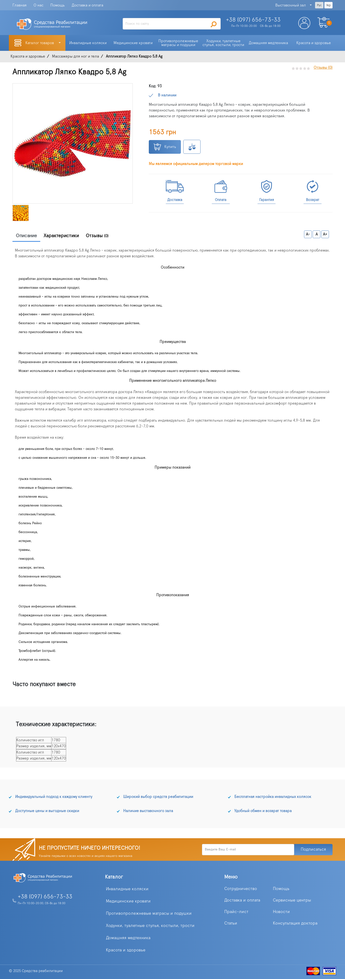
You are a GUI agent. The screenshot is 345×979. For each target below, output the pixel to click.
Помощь (57, 5)
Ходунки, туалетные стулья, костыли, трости (150, 926)
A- (308, 234)
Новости (281, 912)
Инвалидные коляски (127, 889)
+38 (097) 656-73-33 (45, 897)
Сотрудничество (240, 889)
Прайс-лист (236, 912)
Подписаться (313, 849)
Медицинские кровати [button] (133, 43)
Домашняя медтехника (128, 938)
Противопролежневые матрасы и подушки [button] (178, 43)
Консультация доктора (295, 923)
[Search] (172, 23)
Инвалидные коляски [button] (88, 43)
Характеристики (61, 235)
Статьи (230, 923)
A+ (325, 234)
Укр (328, 5)
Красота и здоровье (125, 950)
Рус (319, 5)
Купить (165, 146)
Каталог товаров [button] (40, 43)
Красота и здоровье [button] (313, 43)
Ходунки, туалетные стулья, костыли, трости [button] (223, 43)
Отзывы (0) (323, 68)
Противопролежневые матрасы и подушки (149, 913)
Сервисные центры (292, 900)
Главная (19, 5)
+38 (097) (253, 20)
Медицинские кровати (128, 901)
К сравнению (192, 146)
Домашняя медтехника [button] (268, 43)
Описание (26, 235)
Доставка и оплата (87, 5)
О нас (38, 5)
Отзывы (97, 235)
